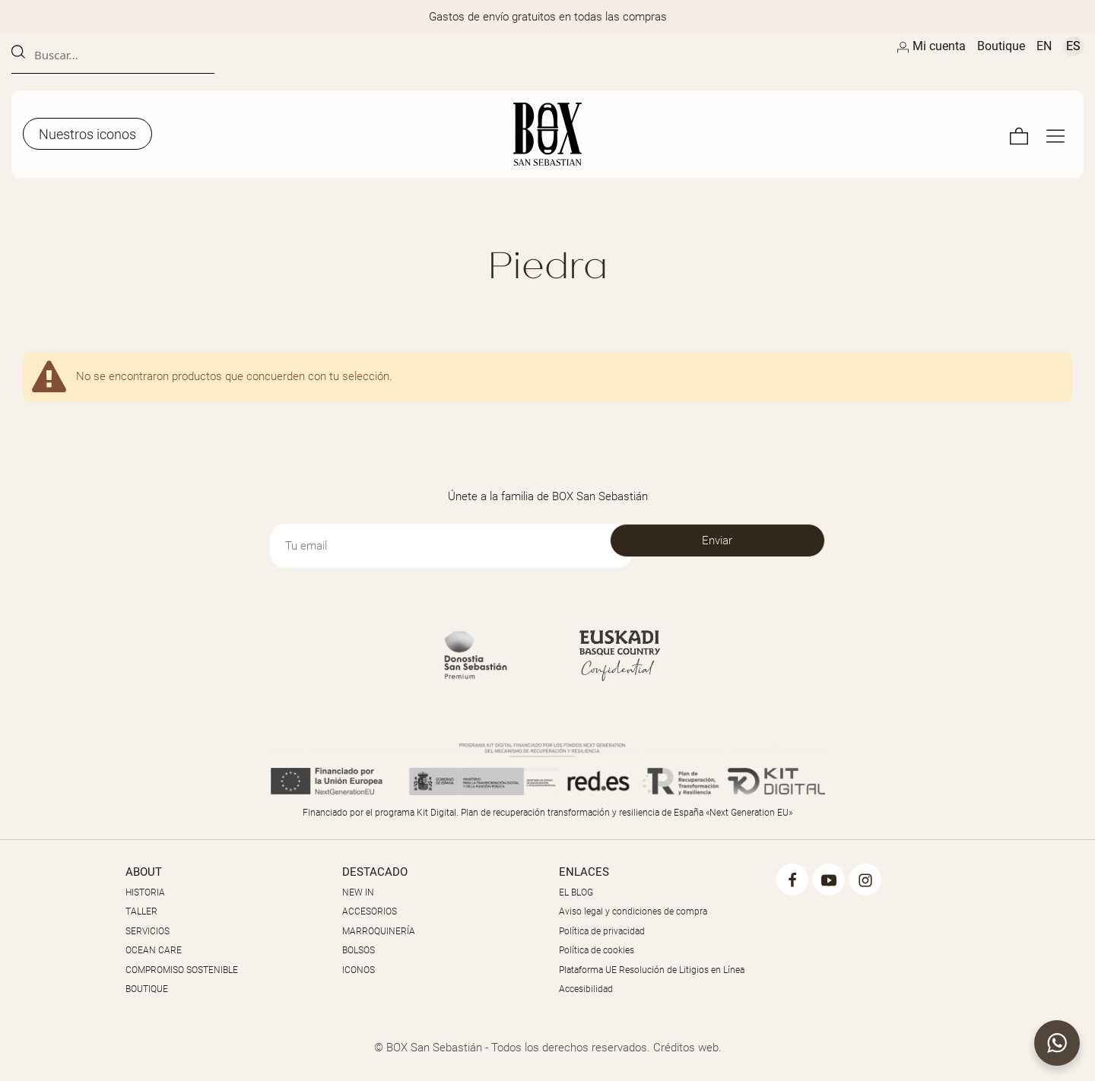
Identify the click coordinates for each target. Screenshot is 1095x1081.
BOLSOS (358, 950)
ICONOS (358, 970)
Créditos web (686, 1047)
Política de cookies (596, 950)
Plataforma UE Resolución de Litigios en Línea (651, 970)
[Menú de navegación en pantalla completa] (1055, 134)
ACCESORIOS (369, 911)
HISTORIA (145, 892)
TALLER (141, 911)
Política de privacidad (602, 931)
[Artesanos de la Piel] (547, 134)
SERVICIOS (147, 931)
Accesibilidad (586, 989)
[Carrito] (1019, 134)
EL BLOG (576, 892)
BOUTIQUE (146, 989)
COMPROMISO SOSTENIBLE (181, 970)
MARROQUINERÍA (378, 931)
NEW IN (358, 892)
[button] (1057, 1043)
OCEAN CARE (153, 950)
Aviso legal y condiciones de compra (633, 911)
